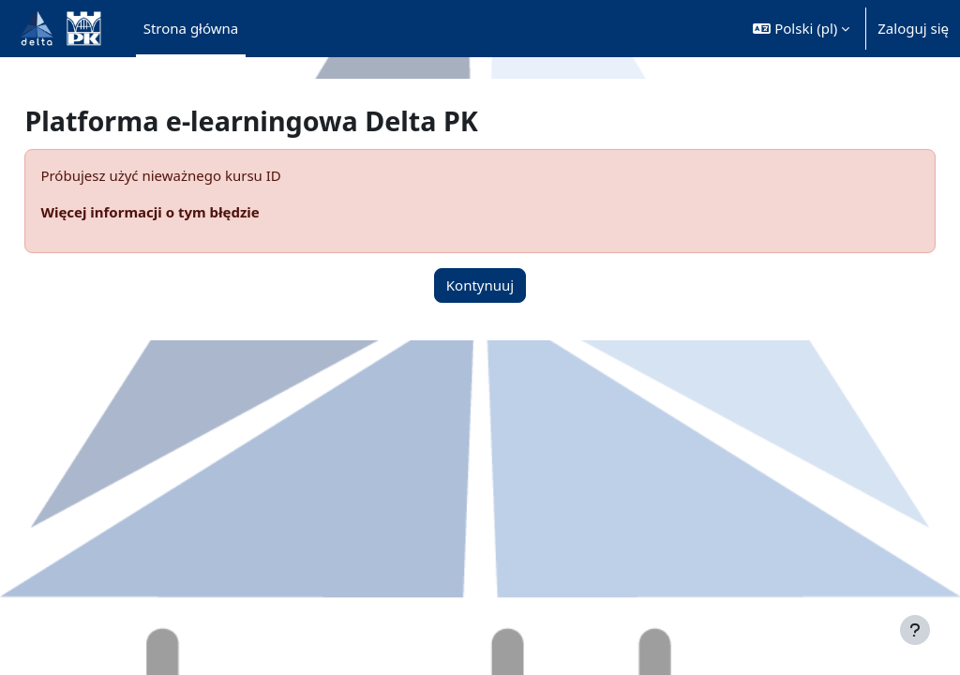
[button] (801, 28)
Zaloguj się (913, 28)
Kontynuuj (480, 285)
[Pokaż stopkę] (915, 630)
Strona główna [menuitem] (191, 28)
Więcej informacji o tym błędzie (191, 211)
